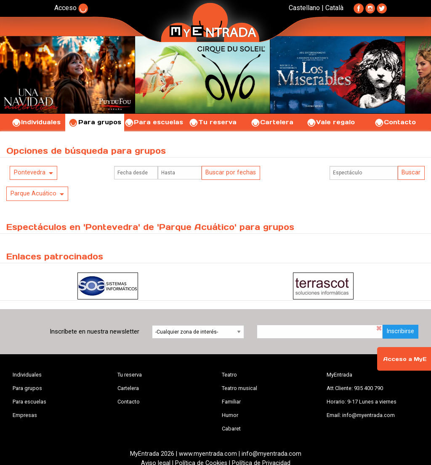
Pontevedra (29, 172)
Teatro (229, 374)
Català (334, 8)
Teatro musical (239, 388)
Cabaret (231, 428)
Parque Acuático (33, 193)
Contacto (395, 122)
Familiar (231, 401)
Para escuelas (153, 122)
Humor (230, 415)
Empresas (25, 415)
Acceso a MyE (404, 359)
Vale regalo (330, 122)
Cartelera (271, 122)
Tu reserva (213, 122)
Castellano (304, 8)
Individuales (36, 122)
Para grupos (95, 122)
